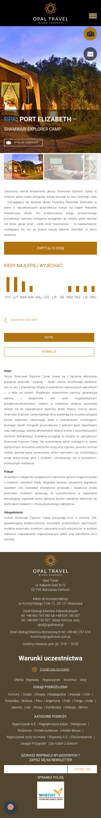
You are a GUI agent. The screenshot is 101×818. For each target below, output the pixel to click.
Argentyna (53, 701)
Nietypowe (78, 724)
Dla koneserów (81, 737)
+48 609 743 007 (38, 620)
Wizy (83, 680)
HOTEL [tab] (49, 337)
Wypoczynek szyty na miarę (26, 737)
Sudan (27, 694)
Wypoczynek (51, 680)
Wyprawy (32, 680)
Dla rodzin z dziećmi (64, 743)
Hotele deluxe (71, 730)
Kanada (75, 694)
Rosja (38, 707)
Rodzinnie (25, 730)
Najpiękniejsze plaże (53, 724)
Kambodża (53, 707)
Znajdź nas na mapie (54, 669)
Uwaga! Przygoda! (33, 743)
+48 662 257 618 (79, 632)
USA (87, 694)
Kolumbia (12, 701)
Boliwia (27, 701)
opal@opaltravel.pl (50, 625)
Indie (89, 701)
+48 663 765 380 (38, 616)
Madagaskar (57, 694)
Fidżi (67, 701)
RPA (10, 119)
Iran (28, 707)
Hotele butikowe (46, 730)
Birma (83, 707)
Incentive (70, 680)
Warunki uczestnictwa (50, 658)
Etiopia (40, 694)
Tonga (78, 701)
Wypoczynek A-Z (24, 724)
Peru (39, 701)
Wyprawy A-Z (58, 737)
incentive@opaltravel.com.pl (50, 637)
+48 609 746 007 (68, 616)
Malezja (70, 707)
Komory (13, 694)
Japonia (16, 707)
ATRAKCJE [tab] (49, 351)
